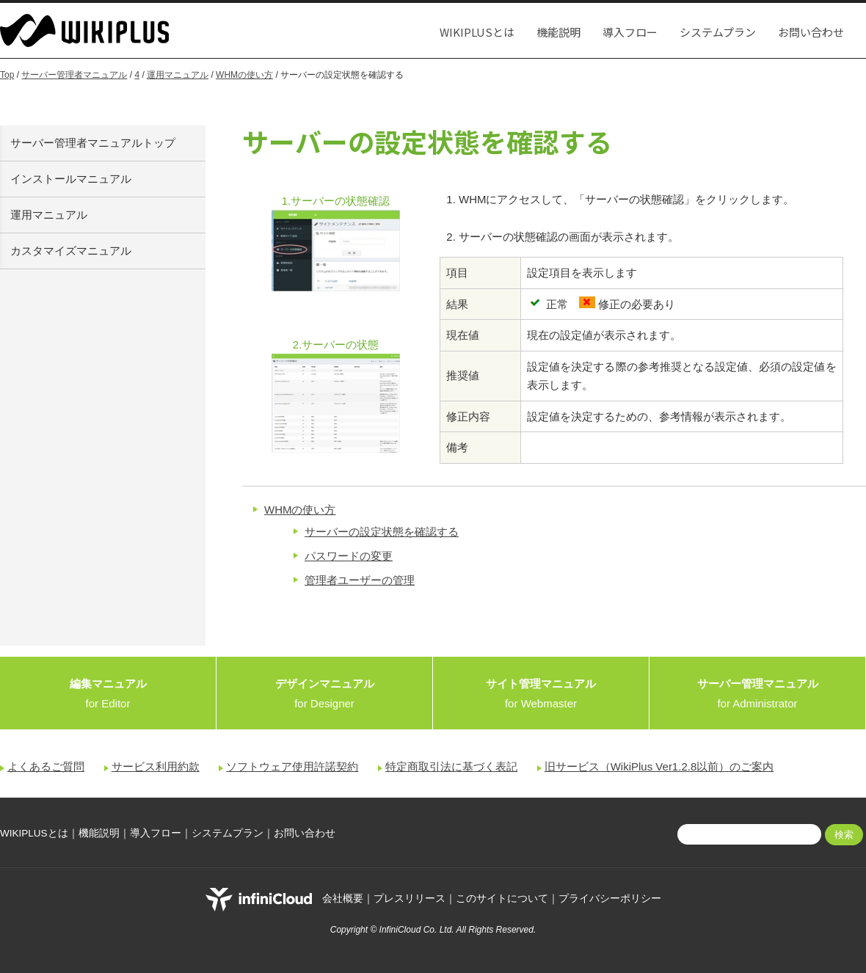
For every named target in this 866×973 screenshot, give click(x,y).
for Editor (108, 693)
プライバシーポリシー (609, 899)
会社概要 (342, 899)
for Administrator (757, 693)
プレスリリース (409, 899)
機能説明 (558, 32)
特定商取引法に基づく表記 (451, 766)
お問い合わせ (811, 32)
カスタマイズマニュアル (70, 250)
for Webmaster (541, 693)
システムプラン (718, 32)
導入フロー (630, 32)
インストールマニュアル (70, 178)
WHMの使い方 (244, 75)
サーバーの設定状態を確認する (382, 531)
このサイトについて (502, 899)
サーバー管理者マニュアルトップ (92, 142)
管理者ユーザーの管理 (360, 580)
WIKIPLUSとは (477, 32)
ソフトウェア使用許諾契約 (292, 766)
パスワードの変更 (349, 556)
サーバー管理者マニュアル (74, 75)
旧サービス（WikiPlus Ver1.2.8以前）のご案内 (659, 766)
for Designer (324, 693)
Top (7, 75)
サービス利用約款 (156, 766)
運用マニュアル (177, 75)
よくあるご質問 (45, 766)
